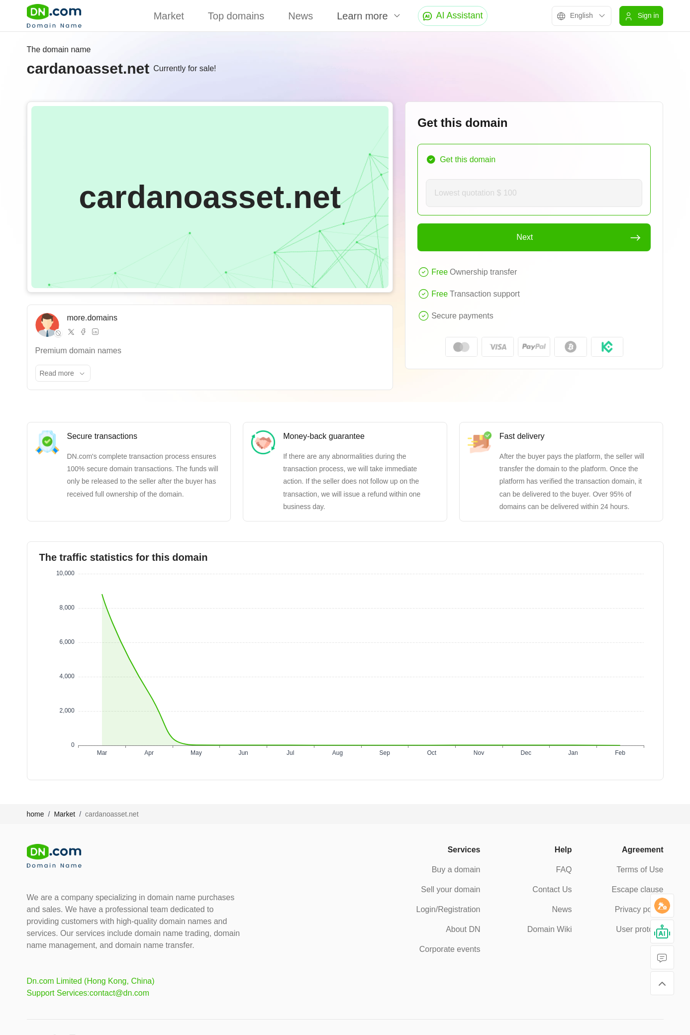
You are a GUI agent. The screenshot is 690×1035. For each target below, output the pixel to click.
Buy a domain (456, 869)
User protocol (639, 929)
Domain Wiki (549, 929)
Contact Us (552, 889)
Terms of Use (639, 869)
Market (169, 15)
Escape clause (637, 889)
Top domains (236, 15)
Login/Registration (448, 909)
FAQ (564, 869)
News (300, 15)
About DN (463, 929)
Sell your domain (450, 889)
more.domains (92, 317)
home (35, 814)
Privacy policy (639, 909)
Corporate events (450, 949)
